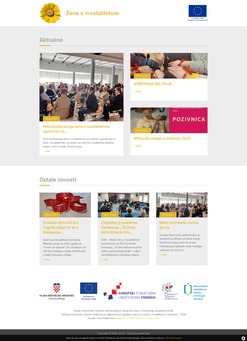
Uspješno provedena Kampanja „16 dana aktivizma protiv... (119, 227)
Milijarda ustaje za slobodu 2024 (162, 138)
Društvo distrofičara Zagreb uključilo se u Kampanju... (61, 227)
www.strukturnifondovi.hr (130, 318)
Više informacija (173, 338)
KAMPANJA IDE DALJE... (154, 83)
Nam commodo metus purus (179, 224)
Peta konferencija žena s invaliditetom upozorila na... (76, 128)
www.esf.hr (153, 318)
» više (46, 151)
